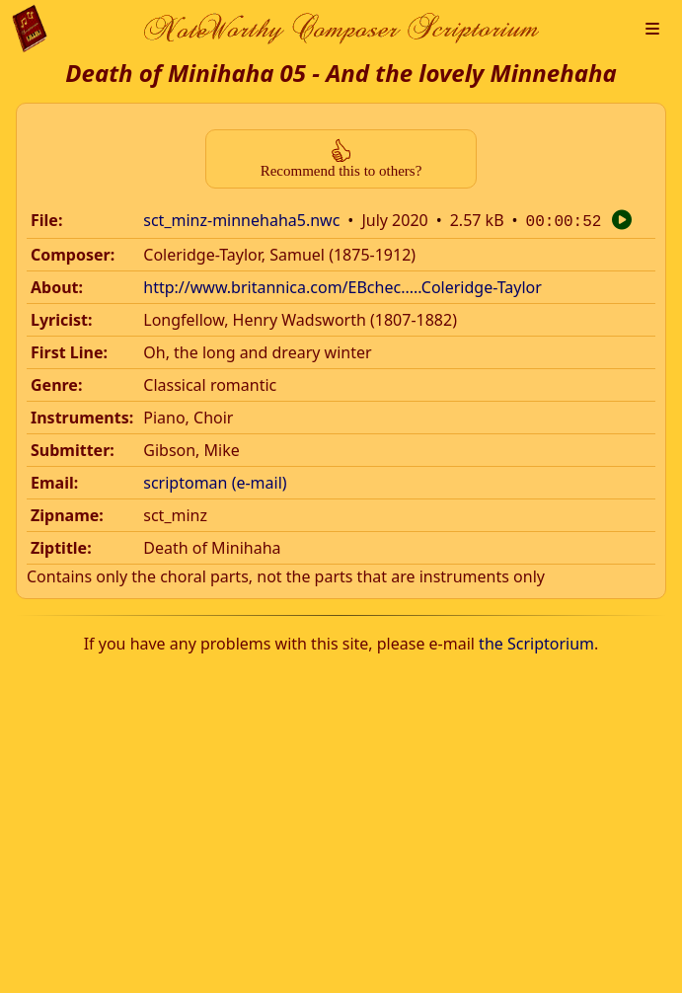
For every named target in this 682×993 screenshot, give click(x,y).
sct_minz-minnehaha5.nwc (241, 220)
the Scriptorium (536, 641)
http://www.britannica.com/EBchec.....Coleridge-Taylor (342, 285)
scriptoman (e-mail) (214, 481)
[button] (652, 28)
